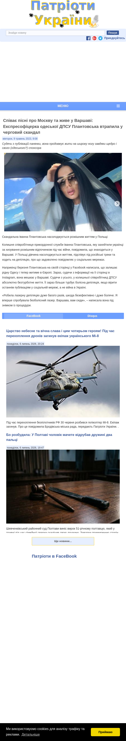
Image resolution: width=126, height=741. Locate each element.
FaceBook (34, 316)
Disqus (92, 316)
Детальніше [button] (31, 734)
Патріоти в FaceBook (54, 556)
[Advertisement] (63, 72)
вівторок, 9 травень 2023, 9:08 (20, 138)
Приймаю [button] (105, 732)
